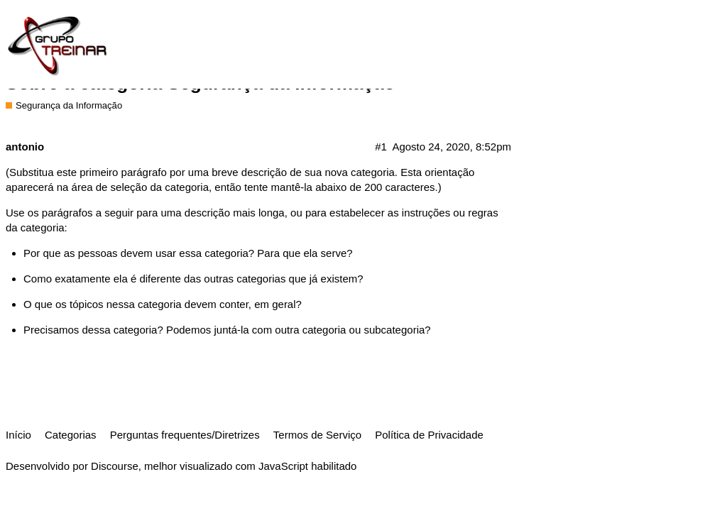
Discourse (114, 466)
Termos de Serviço (317, 435)
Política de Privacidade (429, 435)
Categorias (71, 435)
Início (18, 435)
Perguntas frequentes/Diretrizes (185, 435)
